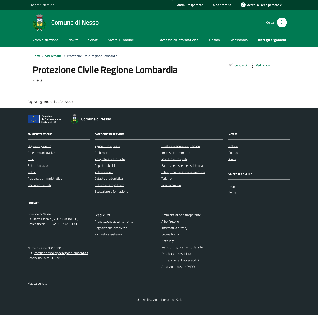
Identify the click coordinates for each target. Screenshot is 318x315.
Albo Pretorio (170, 221)
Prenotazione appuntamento (114, 221)
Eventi (232, 192)
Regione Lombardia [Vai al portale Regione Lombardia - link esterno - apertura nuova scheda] (42, 5)
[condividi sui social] (237, 65)
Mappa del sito (37, 283)
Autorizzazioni (104, 172)
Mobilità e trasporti (174, 159)
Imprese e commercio (175, 152)
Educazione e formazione (111, 191)
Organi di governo (39, 146)
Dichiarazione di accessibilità (180, 260)
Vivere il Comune (121, 40)
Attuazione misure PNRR (178, 266)
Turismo (214, 40)
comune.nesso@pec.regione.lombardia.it (61, 252)
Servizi (93, 40)
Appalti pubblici (105, 165)
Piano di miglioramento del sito (182, 247)
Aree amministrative (41, 152)
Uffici (31, 159)
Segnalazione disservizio (111, 227)
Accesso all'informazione (179, 40)
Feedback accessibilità (176, 253)
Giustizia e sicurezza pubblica (180, 146)
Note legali (168, 240)
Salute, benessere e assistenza (182, 165)
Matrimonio (239, 40)
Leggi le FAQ (103, 214)
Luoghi (232, 186)
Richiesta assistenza (108, 234)
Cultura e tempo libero (109, 184)
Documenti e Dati (39, 184)
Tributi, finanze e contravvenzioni (183, 172)
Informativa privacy (174, 227)
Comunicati (235, 152)
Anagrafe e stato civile (110, 159)
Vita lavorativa (171, 184)
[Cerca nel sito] (282, 22)
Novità (73, 40)
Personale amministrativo (45, 178)
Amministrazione (45, 40)
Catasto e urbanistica (109, 178)
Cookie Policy (170, 234)
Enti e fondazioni (39, 165)
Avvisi (232, 159)
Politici (32, 172)
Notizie (233, 146)
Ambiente (101, 152)
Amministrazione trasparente (181, 214)
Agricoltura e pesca (107, 146)
